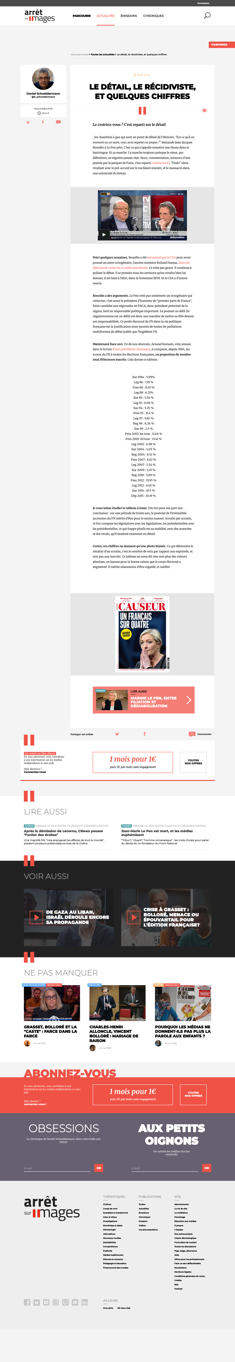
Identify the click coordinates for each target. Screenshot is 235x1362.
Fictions (107, 1238)
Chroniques (153, 16)
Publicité (107, 1284)
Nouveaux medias (112, 1271)
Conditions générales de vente (189, 1309)
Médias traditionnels (113, 1288)
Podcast (178, 1322)
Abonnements (181, 1238)
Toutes (142, 1238)
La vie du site (180, 1242)
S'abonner (219, 44)
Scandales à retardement (115, 1246)
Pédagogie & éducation (114, 1297)
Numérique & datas (112, 1259)
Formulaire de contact (185, 1276)
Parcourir (82, 16)
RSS (176, 1318)
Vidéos (142, 1259)
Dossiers (143, 1254)
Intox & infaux (110, 1250)
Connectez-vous (35, 805)
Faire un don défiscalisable (187, 1297)
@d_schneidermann (43, 130)
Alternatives (109, 1267)
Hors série (108, 1341)
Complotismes (110, 1280)
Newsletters (180, 1301)
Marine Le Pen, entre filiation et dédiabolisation (72, 859)
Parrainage (179, 1250)
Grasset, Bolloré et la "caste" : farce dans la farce (50, 1065)
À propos (178, 1259)
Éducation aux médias (185, 1254)
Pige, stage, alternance (185, 1284)
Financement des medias (115, 1301)
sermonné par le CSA (161, 291)
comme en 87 (160, 196)
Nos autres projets (183, 1267)
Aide (176, 1288)
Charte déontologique (185, 1271)
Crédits (178, 1314)
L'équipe (178, 1263)
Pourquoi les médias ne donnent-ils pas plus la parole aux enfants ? (183, 1065)
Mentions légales (182, 1305)
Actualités (106, 16)
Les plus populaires (148, 1263)
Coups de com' (110, 1242)
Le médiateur (181, 1246)
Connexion (203, 3)
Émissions (129, 16)
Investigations (110, 1254)
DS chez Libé (123, 1341)
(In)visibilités (109, 1276)
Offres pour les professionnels (189, 1293)
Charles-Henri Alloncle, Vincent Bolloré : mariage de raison (113, 1067)
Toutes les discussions (185, 1280)
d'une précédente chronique (131, 382)
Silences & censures (113, 1293)
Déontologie (109, 1263)
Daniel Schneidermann (43, 127)
